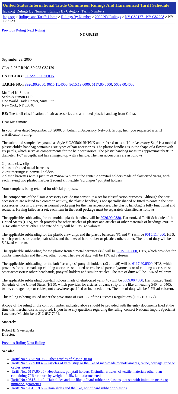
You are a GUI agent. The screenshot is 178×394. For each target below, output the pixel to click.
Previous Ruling (14, 30)
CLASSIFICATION (39, 76)
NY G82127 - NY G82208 (144, 17)
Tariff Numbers (92, 11)
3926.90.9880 (35, 84)
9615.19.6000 (79, 84)
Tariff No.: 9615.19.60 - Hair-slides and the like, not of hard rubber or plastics (69, 388)
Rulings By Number (32, 11)
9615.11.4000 (57, 84)
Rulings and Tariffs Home (38, 17)
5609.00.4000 (124, 84)
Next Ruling (36, 30)
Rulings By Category (64, 11)
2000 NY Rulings (108, 17)
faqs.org (9, 11)
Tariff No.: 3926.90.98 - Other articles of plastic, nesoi (51, 359)
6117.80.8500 (102, 84)
